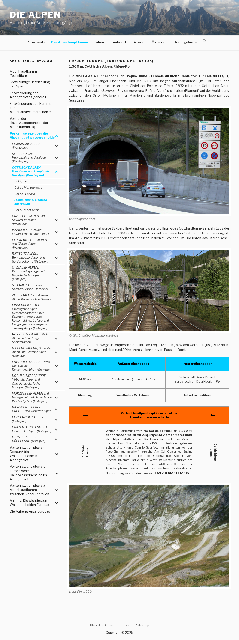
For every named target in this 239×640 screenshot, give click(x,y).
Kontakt (124, 625)
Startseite (36, 42)
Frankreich (118, 42)
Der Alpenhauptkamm (69, 42)
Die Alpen (35, 15)
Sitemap (142, 625)
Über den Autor (101, 625)
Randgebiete (186, 42)
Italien (99, 42)
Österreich (160, 42)
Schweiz (139, 42)
